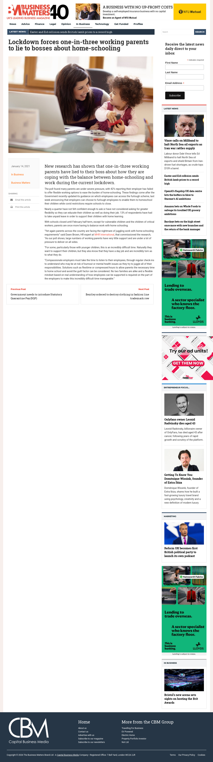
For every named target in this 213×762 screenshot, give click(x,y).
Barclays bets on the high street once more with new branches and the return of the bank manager (183, 225)
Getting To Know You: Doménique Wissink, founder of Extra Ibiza (183, 478)
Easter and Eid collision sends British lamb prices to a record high (71, 32)
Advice (25, 24)
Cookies (201, 755)
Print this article (19, 207)
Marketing (170, 516)
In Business (83, 24)
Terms (173, 755)
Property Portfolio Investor (134, 738)
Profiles (138, 24)
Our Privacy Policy (186, 755)
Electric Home (128, 735)
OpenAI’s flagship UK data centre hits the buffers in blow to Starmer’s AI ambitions (183, 194)
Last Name (171, 72)
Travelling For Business (132, 728)
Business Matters (20, 182)
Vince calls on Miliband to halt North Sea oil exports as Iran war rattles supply (183, 144)
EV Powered (127, 731)
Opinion (66, 24)
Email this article (19, 200)
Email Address (174, 83)
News (12, 24)
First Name (171, 62)
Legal (53, 24)
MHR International (104, 234)
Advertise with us (86, 735)
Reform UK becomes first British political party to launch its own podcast (181, 552)
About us (82, 728)
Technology (102, 24)
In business (170, 663)
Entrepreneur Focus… (176, 387)
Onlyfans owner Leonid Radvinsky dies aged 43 (179, 421)
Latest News (171, 108)
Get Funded (121, 24)
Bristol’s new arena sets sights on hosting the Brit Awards (181, 698)
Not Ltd (125, 742)
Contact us (83, 731)
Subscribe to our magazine (90, 738)
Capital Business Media (68, 755)
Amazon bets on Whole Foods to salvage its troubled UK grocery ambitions (182, 210)
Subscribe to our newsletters (91, 742)
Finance (39, 24)
